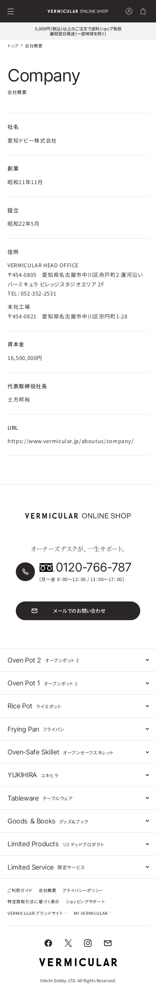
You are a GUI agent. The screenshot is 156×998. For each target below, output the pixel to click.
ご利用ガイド (19, 890)
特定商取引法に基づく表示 (33, 901)
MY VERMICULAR (93, 913)
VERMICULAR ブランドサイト (37, 913)
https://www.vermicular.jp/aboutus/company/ (70, 441)
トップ (13, 45)
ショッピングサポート (85, 901)
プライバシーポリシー (82, 890)
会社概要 (48, 890)
